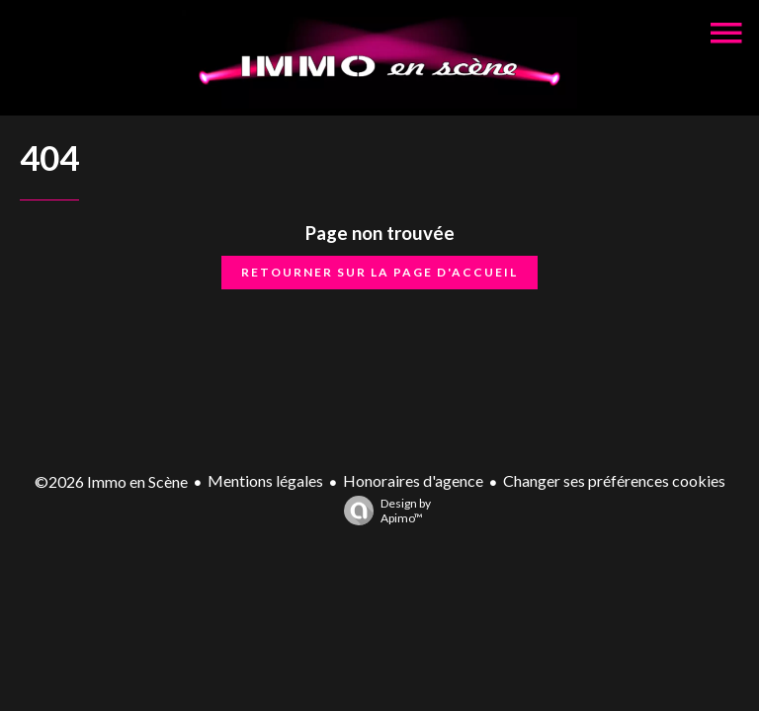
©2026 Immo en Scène (111, 481)
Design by (382, 510)
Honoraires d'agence (413, 480)
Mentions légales (265, 480)
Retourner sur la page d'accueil (379, 272)
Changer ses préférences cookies (614, 480)
